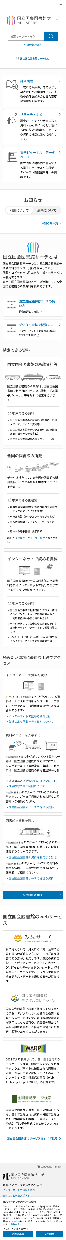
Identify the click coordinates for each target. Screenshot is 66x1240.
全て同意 (49, 1234)
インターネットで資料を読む (19, 1190)
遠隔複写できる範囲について (27, 786)
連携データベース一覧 (30, 538)
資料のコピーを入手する (16, 1195)
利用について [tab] (19, 210)
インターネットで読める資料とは (30, 716)
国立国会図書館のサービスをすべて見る (34, 1138)
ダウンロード (47, 781)
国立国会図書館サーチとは (33, 58)
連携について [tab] (46, 210)
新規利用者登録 (42, 895)
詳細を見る (16, 1224)
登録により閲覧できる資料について (31, 721)
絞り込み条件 (32, 44)
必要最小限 (18, 1234)
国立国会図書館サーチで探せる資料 (31, 807)
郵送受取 (32, 781)
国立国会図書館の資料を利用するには (32, 857)
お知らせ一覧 (51, 223)
